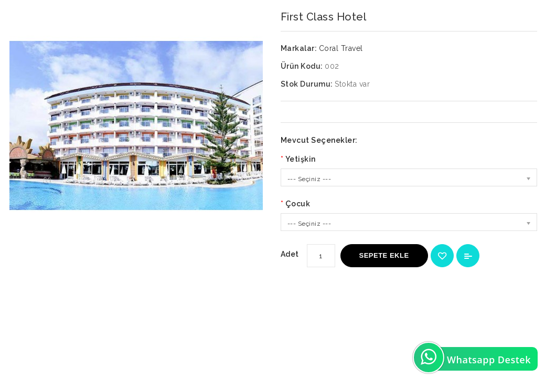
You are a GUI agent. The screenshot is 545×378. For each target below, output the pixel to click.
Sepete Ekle (384, 255)
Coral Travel (341, 48)
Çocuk (298, 204)
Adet (290, 254)
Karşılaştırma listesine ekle (467, 255)
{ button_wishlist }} (442, 255)
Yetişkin (300, 159)
